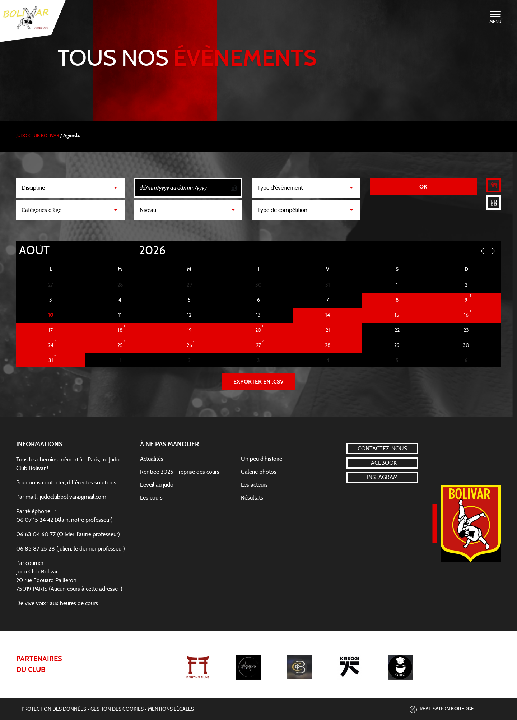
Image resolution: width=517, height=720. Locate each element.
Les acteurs (254, 485)
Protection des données (54, 709)
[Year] (133, 250)
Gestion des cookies (117, 709)
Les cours (151, 498)
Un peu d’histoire (261, 459)
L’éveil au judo (156, 485)
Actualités (151, 459)
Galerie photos (258, 472)
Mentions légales (171, 709)
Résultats (252, 498)
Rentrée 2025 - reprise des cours (179, 472)
